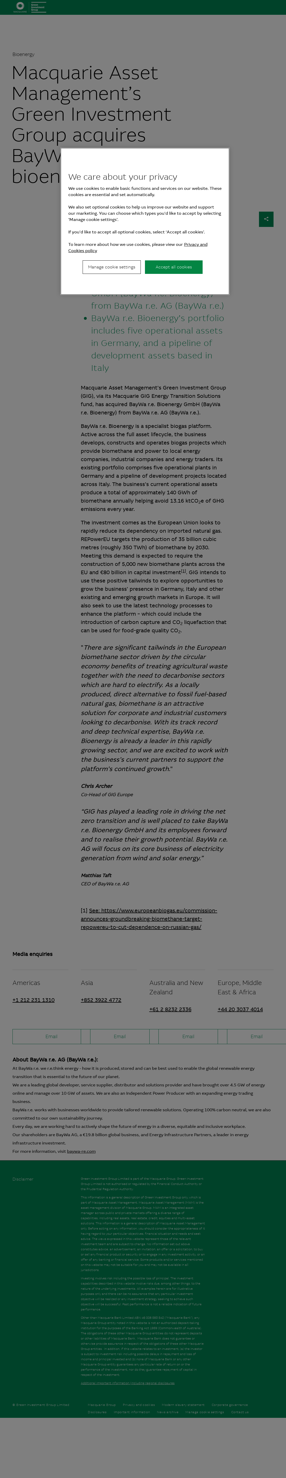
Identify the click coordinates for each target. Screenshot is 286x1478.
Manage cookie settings (111, 267)
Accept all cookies (174, 267)
